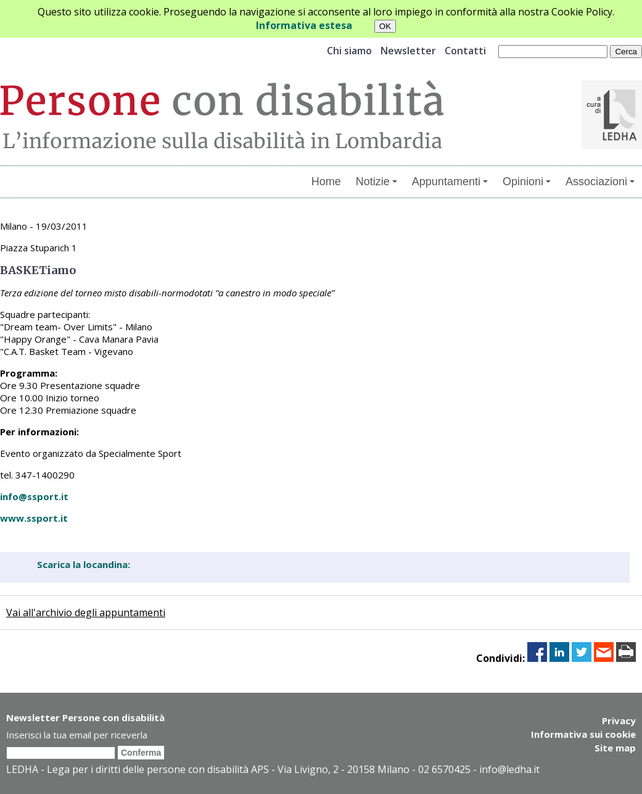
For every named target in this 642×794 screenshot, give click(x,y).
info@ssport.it (34, 496)
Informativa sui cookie (583, 734)
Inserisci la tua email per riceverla (76, 735)
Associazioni (600, 181)
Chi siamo (349, 50)
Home (326, 181)
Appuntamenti (450, 181)
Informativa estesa (304, 25)
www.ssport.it (34, 518)
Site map (615, 748)
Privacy (619, 720)
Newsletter (408, 50)
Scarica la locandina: (83, 564)
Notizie (376, 181)
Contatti (465, 50)
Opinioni (527, 181)
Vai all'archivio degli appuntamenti (85, 612)
